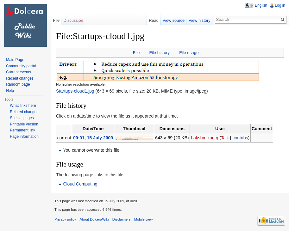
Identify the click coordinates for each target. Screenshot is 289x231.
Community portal (21, 66)
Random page (18, 84)
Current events (18, 72)
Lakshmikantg (204, 137)
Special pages (22, 118)
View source (174, 20)
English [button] (261, 5)
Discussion (73, 20)
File (136, 52)
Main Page (15, 60)
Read (154, 20)
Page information (24, 136)
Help (10, 90)
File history (159, 52)
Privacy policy (65, 219)
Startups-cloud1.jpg (75, 91)
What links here (23, 105)
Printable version (24, 124)
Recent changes (20, 78)
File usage (188, 52)
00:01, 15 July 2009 (93, 137)
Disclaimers (121, 219)
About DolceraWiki (94, 219)
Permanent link (22, 130)
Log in (280, 5)
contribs (240, 137)
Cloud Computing (80, 183)
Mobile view (143, 219)
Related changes (24, 112)
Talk (225, 137)
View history (199, 20)
